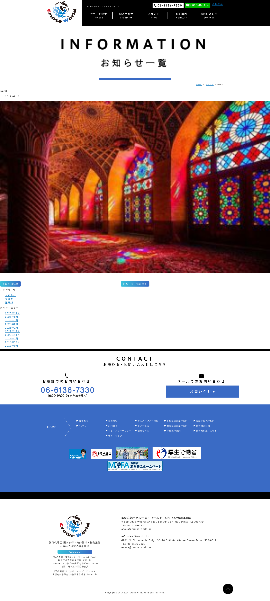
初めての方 (143, 431)
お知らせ (210, 85)
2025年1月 (11, 327)
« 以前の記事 (10, 283)
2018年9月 (11, 345)
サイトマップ (115, 436)
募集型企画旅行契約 (177, 421)
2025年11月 (12, 313)
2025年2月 (11, 324)
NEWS (82, 426)
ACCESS (74, 551)
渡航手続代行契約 (205, 421)
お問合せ (113, 426)
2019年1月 (11, 338)
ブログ (9, 299)
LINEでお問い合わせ (200, 5)
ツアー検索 (143, 426)
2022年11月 (12, 335)
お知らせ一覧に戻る (135, 283)
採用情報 (113, 421)
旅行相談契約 (203, 426)
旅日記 (9, 302)
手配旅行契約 (174, 431)
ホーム (199, 85)
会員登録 (217, 4)
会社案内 (83, 421)
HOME (51, 427)
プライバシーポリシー (119, 431)
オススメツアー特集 (148, 421)
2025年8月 (11, 316)
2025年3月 (11, 320)
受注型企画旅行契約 (177, 426)
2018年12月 (12, 342)
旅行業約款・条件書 (206, 431)
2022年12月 (12, 331)
